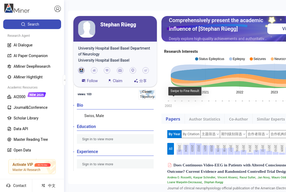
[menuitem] (32, 24)
